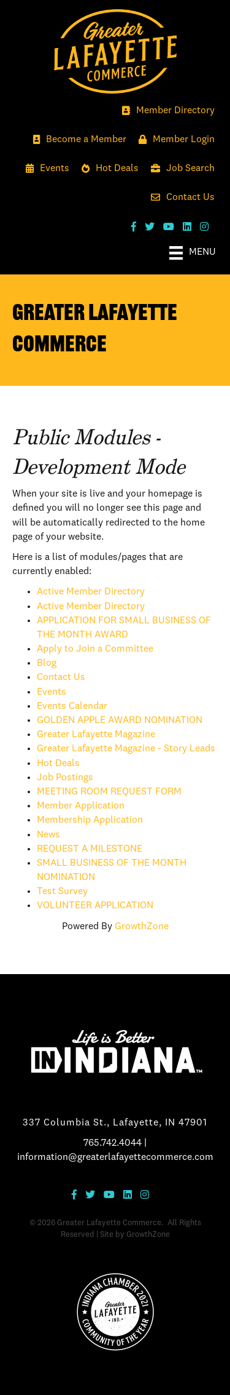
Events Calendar (72, 706)
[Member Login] (173, 140)
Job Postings (65, 778)
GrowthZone (142, 927)
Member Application (81, 806)
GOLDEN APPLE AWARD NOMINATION (119, 720)
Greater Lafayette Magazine (96, 735)
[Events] (44, 169)
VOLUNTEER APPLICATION (95, 906)
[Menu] (192, 253)
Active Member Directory (91, 592)
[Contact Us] (180, 197)
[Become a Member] (76, 140)
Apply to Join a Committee (95, 649)
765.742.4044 (112, 1143)
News (48, 835)
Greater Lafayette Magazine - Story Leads (126, 749)
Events (51, 692)
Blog (46, 663)
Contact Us (61, 677)
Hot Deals (58, 764)
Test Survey (62, 892)
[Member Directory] (165, 111)
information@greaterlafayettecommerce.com (115, 1157)
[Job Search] (180, 169)
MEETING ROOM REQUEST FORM (109, 792)
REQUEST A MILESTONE (89, 849)
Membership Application (90, 820)
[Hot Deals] (107, 169)
